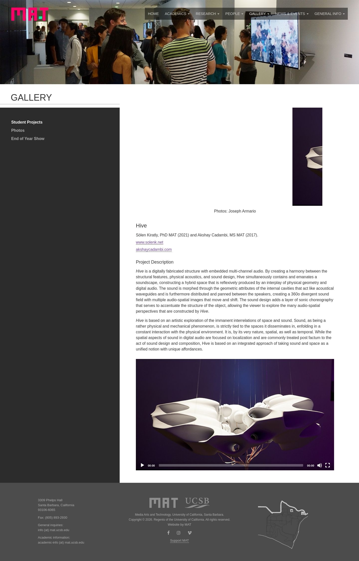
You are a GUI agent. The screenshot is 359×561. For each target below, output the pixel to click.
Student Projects (27, 122)
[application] (235, 414)
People (234, 14)
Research (207, 14)
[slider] (231, 465)
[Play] (142, 465)
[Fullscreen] (327, 465)
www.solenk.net (149, 242)
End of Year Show (27, 139)
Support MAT (179, 540)
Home (153, 14)
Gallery (259, 14)
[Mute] (319, 465)
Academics (177, 14)
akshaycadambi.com (154, 249)
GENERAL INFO (330, 14)
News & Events (291, 14)
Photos (18, 130)
